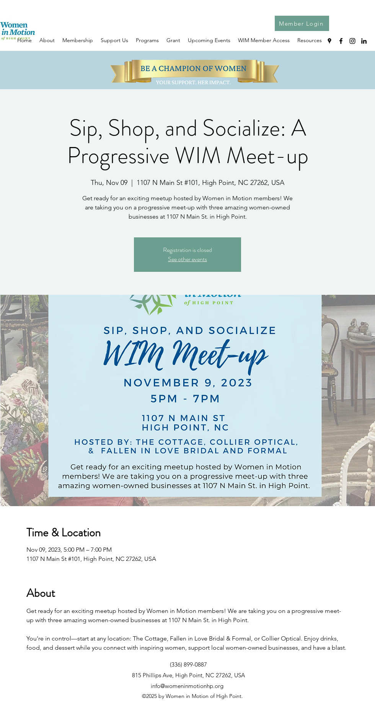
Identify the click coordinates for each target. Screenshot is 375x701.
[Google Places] (329, 41)
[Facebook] (341, 41)
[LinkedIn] (364, 41)
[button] (309, 40)
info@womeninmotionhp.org (187, 686)
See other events (187, 259)
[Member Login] (302, 23)
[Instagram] (352, 41)
